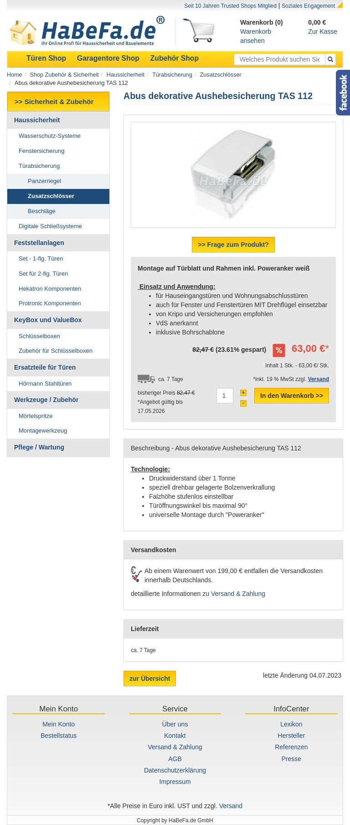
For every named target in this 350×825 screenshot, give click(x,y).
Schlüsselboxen (39, 336)
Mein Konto (58, 724)
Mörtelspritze (35, 415)
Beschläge (42, 211)
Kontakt (174, 735)
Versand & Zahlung (238, 593)
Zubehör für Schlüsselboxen (56, 350)
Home (14, 75)
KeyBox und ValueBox (48, 320)
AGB (175, 758)
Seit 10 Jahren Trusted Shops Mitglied (230, 6)
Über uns (175, 724)
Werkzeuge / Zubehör (46, 399)
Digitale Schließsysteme (50, 226)
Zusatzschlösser (221, 75)
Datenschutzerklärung (175, 770)
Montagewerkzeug (43, 430)
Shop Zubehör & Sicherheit (64, 75)
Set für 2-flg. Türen (43, 273)
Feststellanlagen (39, 242)
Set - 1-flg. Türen (41, 258)
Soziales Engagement (308, 6)
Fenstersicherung (41, 150)
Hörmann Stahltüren (45, 383)
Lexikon (291, 724)
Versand (230, 805)
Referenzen (291, 747)
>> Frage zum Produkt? (233, 244)
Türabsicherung (172, 75)
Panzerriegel (44, 181)
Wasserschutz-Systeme (50, 135)
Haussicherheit (125, 75)
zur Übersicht (149, 678)
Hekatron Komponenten (50, 288)
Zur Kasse (322, 31)
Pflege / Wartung (39, 447)
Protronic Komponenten (50, 303)
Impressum (174, 781)
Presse (292, 758)
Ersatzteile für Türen (45, 367)
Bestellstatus (59, 735)
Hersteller (291, 735)
